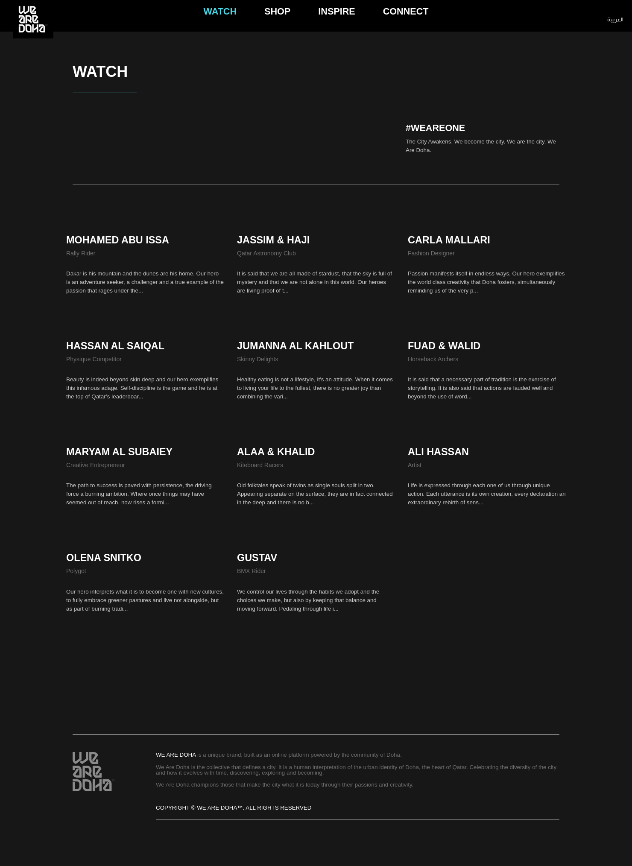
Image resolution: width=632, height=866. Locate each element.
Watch (220, 19)
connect (406, 19)
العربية (615, 19)
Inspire (336, 19)
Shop (277, 19)
